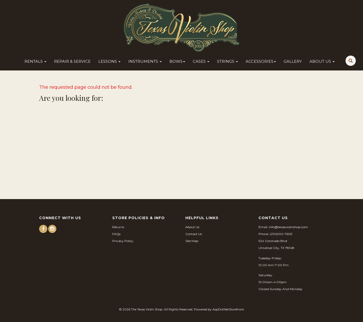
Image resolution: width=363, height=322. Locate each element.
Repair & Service (72, 61)
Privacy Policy (122, 241)
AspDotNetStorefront (228, 309)
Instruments (145, 61)
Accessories (261, 61)
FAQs (116, 234)
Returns (118, 227)
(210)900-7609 (281, 234)
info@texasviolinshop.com (288, 227)
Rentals (35, 61)
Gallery (293, 61)
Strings (227, 61)
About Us (322, 61)
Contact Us (193, 234)
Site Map (191, 241)
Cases (201, 61)
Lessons (109, 61)
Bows (177, 61)
